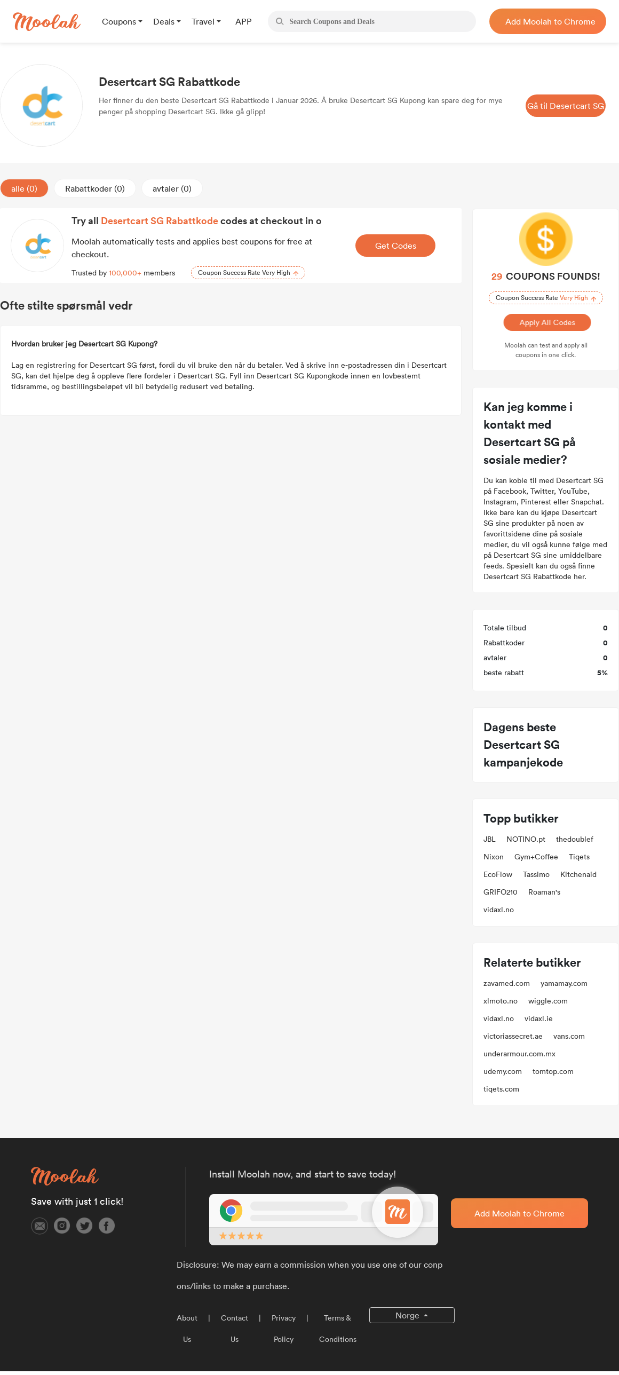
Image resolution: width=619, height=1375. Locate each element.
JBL (489, 839)
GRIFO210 (500, 892)
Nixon (493, 857)
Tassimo (536, 874)
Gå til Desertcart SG (565, 105)
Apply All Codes (545, 322)
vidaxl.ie (539, 1018)
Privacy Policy (284, 1328)
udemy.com (502, 1071)
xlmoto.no (500, 1001)
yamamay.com (564, 983)
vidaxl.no (498, 909)
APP (243, 21)
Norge (408, 1315)
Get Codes (395, 245)
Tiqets (579, 857)
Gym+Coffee (536, 857)
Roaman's (544, 892)
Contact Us (234, 1328)
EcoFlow (497, 874)
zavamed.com (506, 983)
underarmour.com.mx (519, 1053)
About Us (187, 1328)
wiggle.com (548, 1001)
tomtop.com (553, 1071)
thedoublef (574, 839)
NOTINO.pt (525, 839)
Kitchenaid (578, 874)
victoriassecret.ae (513, 1036)
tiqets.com (501, 1089)
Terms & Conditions (337, 1328)
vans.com (569, 1036)
